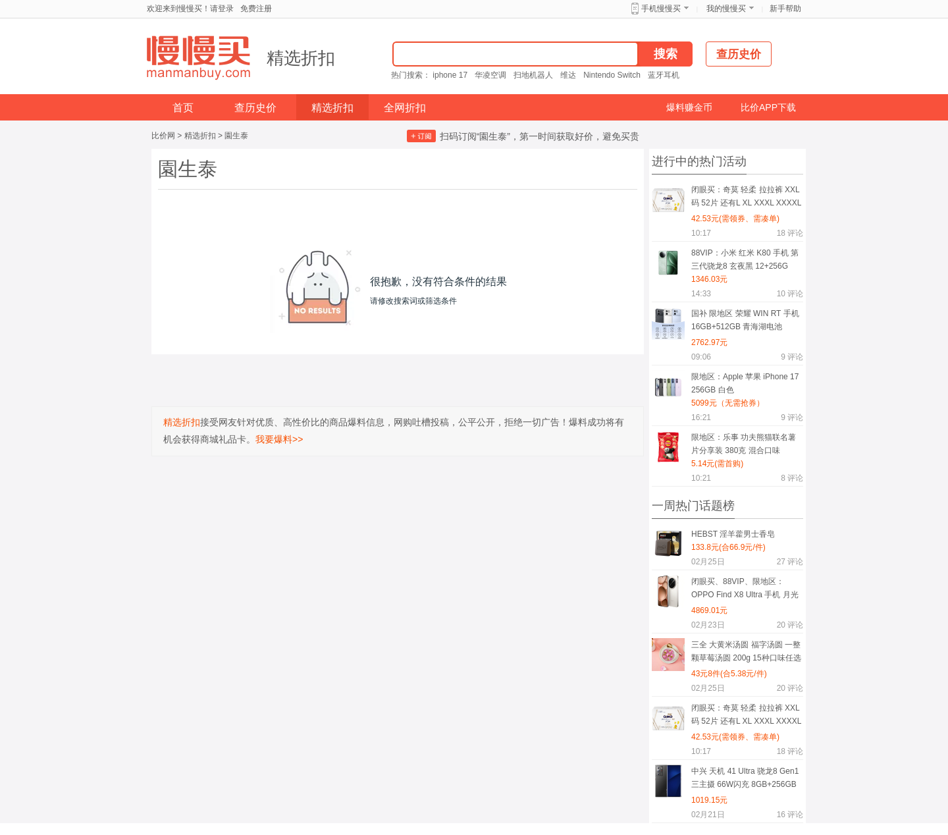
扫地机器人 (533, 75)
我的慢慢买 (726, 8)
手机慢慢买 (661, 8)
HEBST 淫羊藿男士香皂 (733, 534)
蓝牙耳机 (663, 75)
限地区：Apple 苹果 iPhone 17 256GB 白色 (745, 383)
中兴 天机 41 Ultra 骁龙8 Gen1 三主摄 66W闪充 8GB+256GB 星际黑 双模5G (745, 780)
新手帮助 (785, 8)
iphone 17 (450, 75)
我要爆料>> (279, 439)
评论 (790, 233)
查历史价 (255, 107)
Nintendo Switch (612, 75)
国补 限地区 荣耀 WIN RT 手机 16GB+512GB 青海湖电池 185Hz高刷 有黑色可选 (745, 322)
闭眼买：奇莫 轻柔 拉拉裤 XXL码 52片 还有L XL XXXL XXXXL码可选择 (746, 198)
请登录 (222, 8)
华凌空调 (490, 75)
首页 (183, 107)
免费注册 (256, 8)
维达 (568, 75)
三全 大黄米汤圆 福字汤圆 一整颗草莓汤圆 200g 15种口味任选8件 (746, 653)
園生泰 (236, 135)
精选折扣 (301, 58)
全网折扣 (405, 107)
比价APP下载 (768, 107)
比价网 (163, 135)
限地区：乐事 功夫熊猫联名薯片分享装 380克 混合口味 (743, 444)
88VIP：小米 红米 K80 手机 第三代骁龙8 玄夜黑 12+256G (745, 259)
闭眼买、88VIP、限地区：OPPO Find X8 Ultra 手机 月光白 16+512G (745, 590)
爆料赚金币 (689, 107)
